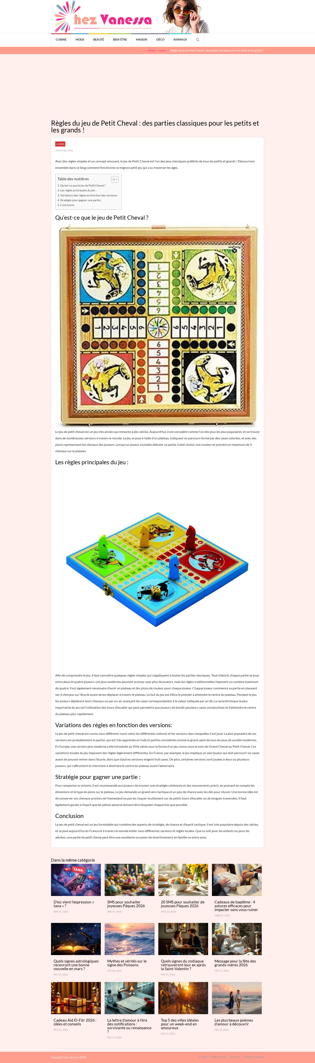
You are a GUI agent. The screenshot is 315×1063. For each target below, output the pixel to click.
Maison (141, 39)
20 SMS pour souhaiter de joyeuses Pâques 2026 (183, 904)
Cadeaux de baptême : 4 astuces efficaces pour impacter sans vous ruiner (236, 906)
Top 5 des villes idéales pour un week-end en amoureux (180, 1024)
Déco (160, 39)
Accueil (203, 1056)
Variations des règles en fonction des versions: (89, 195)
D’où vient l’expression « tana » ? (74, 904)
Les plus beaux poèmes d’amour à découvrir (234, 1022)
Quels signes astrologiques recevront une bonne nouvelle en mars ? (76, 965)
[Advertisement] (157, 84)
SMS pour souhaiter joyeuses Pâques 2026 (126, 904)
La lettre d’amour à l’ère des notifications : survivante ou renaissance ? (129, 1026)
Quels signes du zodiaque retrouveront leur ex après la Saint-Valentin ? (183, 965)
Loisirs (60, 144)
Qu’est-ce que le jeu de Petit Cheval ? (83, 185)
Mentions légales (254, 1056)
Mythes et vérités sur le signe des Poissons (127, 963)
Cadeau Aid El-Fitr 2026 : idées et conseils (75, 1022)
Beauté (98, 39)
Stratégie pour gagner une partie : (81, 200)
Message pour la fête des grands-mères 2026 (235, 963)
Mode (80, 39)
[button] (197, 40)
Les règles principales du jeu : (78, 190)
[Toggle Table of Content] (113, 179)
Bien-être (120, 39)
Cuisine (61, 39)
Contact (235, 1056)
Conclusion (67, 205)
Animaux (180, 39)
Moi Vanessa (218, 1056)
